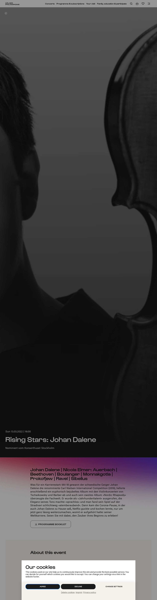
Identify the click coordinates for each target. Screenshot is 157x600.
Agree (43, 586)
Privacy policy (89, 593)
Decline (78, 586)
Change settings (113, 586)
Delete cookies (68, 593)
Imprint (79, 593)
